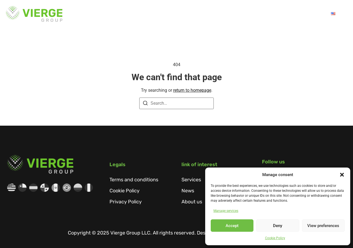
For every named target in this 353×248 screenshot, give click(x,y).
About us (177, 14)
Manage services (225, 211)
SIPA (241, 14)
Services (211, 14)
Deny (277, 225)
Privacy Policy (125, 202)
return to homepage (192, 90)
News (262, 14)
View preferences (323, 225)
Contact (312, 14)
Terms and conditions (133, 180)
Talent (286, 14)
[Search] (145, 104)
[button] (342, 174)
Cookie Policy (275, 238)
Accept (232, 225)
